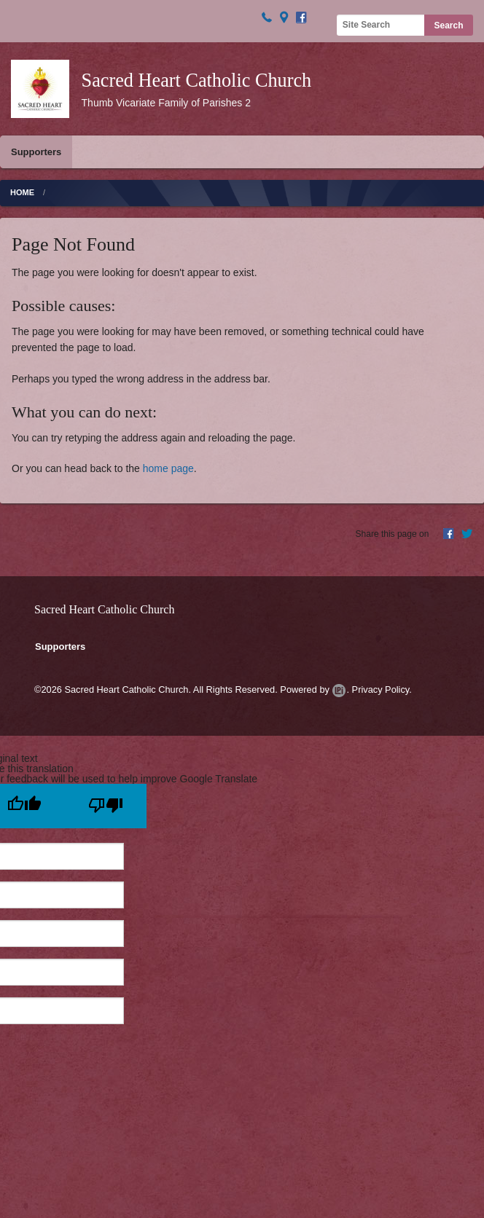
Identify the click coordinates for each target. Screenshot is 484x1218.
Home (22, 192)
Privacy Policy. (382, 689)
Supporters (36, 151)
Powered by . (314, 689)
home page (168, 468)
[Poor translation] (106, 806)
